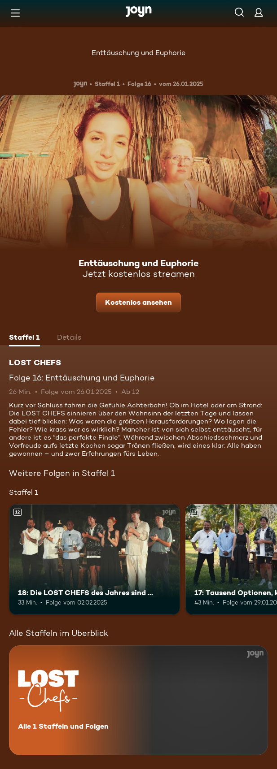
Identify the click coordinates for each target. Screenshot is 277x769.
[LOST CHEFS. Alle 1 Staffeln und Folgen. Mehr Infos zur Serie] (138, 700)
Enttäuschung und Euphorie (138, 52)
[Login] (258, 12)
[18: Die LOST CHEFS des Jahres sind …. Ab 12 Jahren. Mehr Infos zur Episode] (94, 559)
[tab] (24, 338)
